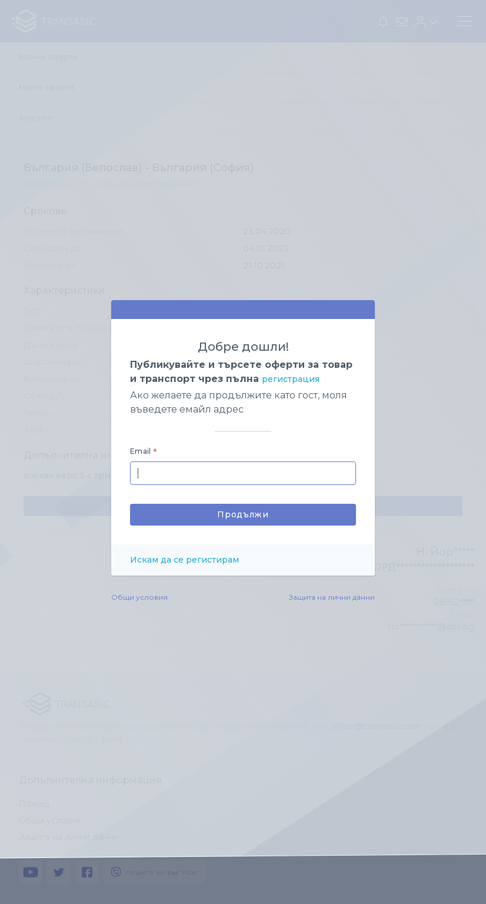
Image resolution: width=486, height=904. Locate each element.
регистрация (290, 379)
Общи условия (139, 597)
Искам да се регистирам (184, 559)
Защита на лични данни (332, 597)
